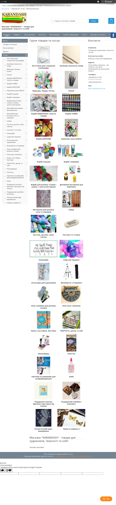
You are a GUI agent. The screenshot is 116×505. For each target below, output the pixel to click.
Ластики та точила (14, 130)
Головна (7, 35)
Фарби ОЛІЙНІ (12, 84)
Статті (84, 35)
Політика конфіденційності (83, 456)
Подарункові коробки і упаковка (15, 193)
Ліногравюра (12, 169)
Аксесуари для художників (12, 141)
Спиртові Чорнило (14, 137)
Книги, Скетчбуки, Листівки (13, 159)
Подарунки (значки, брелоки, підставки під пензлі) (15, 186)
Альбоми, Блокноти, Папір (14, 65)
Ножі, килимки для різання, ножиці (13, 150)
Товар (5, 55)
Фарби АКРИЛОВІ (13, 87)
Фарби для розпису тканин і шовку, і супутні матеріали (14, 103)
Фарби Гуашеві (12, 94)
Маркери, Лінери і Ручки (13, 70)
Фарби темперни (13, 97)
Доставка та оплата (98, 35)
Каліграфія (11, 133)
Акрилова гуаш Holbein (15, 90)
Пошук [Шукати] (93, 21)
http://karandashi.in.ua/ (96, 89)
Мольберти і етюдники (15, 146)
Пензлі (9, 75)
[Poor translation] (8, 470)
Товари (16, 35)
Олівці (9, 121)
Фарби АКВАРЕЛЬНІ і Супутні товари (14, 79)
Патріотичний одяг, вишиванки (14, 198)
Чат (106, 499)
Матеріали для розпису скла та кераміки (13, 116)
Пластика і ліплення (14, 154)
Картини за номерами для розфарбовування (15, 177)
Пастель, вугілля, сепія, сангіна (15, 125)
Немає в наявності (14, 203)
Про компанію (29, 35)
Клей (9, 181)
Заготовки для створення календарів (15, 59)
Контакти (42, 35)
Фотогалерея (54, 35)
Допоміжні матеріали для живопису (15, 109)
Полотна (10, 172)
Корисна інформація (70, 35)
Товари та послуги (10, 44)
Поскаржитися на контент (63, 456)
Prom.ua (70, 454)
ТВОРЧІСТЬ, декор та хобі (14, 164)
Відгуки (5, 51)
